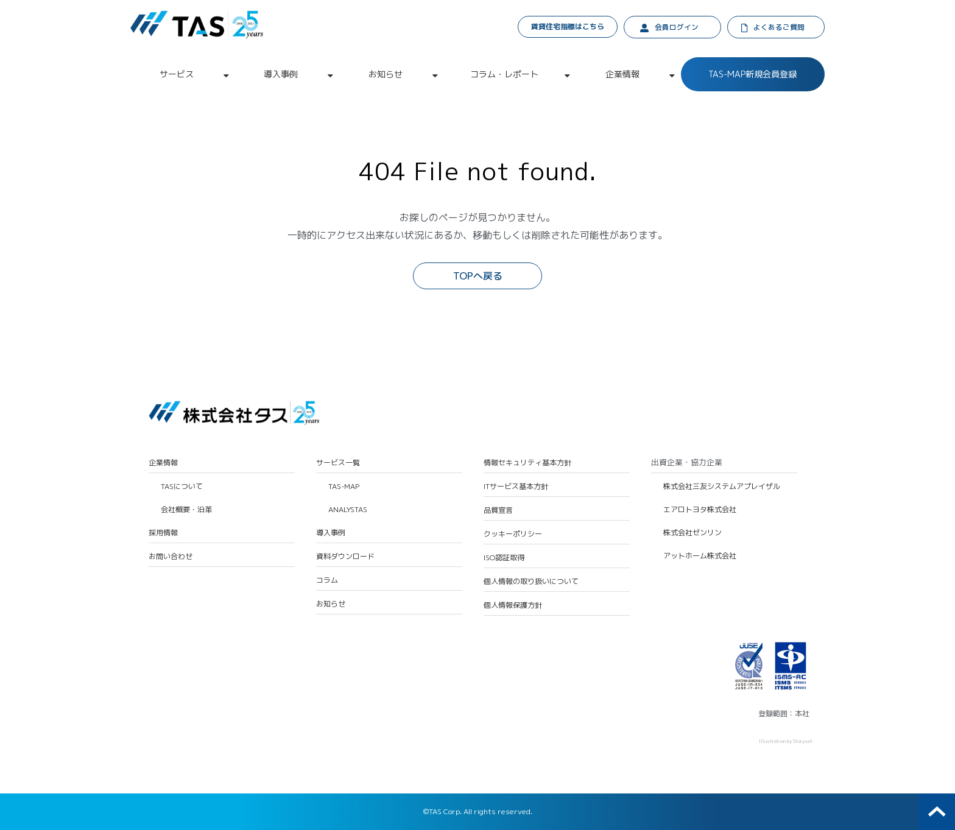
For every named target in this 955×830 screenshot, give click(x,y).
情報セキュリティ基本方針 (527, 463)
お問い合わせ (170, 557)
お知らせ (385, 74)
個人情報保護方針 (513, 606)
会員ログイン (677, 28)
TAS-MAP (343, 487)
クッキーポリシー (513, 534)
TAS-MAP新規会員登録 (752, 74)
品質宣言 (498, 511)
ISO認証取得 (504, 558)
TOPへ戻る (477, 276)
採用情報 (163, 533)
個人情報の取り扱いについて (531, 582)
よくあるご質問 (779, 28)
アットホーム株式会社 (699, 556)
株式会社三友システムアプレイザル (721, 487)
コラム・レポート (504, 74)
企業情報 (622, 74)
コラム (327, 581)
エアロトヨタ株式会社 (699, 510)
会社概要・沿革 (186, 510)
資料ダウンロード (345, 557)
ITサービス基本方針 (516, 487)
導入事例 (281, 74)
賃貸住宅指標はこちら (568, 26)
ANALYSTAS (347, 510)
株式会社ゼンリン (692, 533)
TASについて (182, 487)
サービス (177, 74)
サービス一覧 (338, 463)
